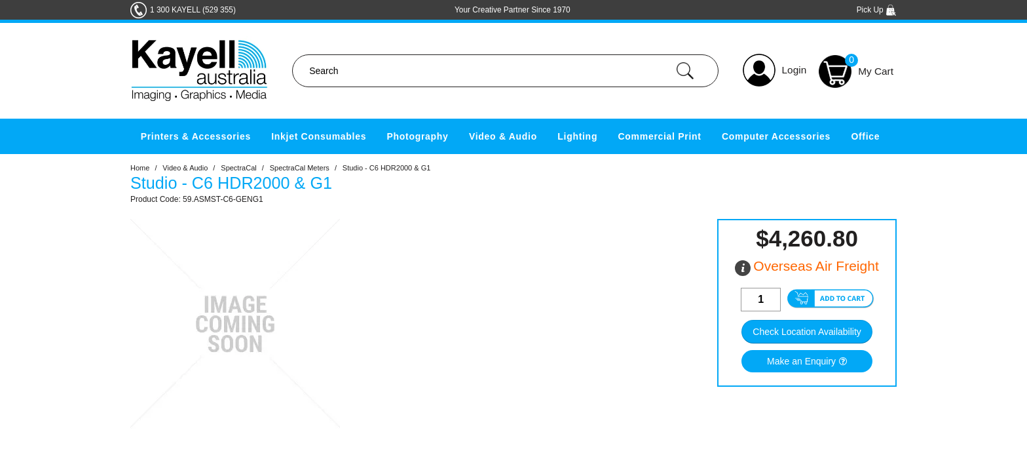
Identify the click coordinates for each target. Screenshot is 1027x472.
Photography (418, 136)
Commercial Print (659, 136)
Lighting (577, 136)
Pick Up (877, 9)
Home (139, 168)
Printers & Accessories (196, 136)
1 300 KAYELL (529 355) (193, 9)
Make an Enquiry (801, 361)
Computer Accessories (776, 136)
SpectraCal (238, 168)
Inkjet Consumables (318, 136)
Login (794, 69)
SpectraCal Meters (299, 168)
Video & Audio (503, 136)
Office (865, 136)
